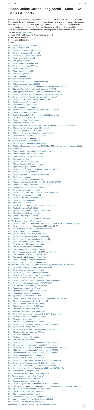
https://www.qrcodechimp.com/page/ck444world (28, 81)
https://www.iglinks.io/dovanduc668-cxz (24, 141)
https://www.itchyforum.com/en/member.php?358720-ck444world (34, 360)
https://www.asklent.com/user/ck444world (25, 198)
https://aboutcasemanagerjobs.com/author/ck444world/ (31, 397)
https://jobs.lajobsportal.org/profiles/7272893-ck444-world (32, 252)
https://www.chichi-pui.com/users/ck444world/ (27, 234)
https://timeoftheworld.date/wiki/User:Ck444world (28, 128)
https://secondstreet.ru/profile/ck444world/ (25, 180)
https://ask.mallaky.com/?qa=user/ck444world (27, 262)
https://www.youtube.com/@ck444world (24, 50)
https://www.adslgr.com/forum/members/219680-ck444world (33, 384)
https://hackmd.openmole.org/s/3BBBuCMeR (26, 391)
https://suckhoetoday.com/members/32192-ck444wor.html (32, 205)
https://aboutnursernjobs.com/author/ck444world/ (28, 373)
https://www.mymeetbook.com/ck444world (25, 118)
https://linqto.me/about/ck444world (22, 105)
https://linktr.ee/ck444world (19, 68)
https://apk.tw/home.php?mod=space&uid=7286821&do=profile (33, 115)
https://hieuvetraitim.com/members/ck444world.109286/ (31, 133)
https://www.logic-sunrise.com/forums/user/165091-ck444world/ (34, 324)
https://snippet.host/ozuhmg (19, 177)
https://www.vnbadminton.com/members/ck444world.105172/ (33, 226)
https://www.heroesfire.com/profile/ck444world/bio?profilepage (34, 280)
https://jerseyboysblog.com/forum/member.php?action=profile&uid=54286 (38, 298)
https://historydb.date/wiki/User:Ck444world (26, 164)
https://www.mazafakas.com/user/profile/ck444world (30, 275)
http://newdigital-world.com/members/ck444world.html (30, 399)
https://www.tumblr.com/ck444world (23, 63)
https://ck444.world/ (24, 32)
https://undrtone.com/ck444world (21, 200)
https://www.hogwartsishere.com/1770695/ (25, 278)
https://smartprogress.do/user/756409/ (24, 319)
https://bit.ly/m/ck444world (19, 61)
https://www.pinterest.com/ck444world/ (24, 53)
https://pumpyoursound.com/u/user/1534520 (26, 187)
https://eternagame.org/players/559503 (24, 84)
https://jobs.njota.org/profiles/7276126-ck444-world (29, 389)
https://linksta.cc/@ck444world (20, 74)
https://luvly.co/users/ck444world (21, 340)
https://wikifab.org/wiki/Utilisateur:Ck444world (27, 316)
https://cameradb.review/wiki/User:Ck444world (27, 136)
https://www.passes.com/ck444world (23, 172)
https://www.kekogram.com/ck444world (24, 231)
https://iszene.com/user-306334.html (23, 161)
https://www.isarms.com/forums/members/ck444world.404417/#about (37, 347)
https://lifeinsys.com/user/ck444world (23, 107)
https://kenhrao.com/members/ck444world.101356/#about (32, 366)
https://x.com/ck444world (18, 48)
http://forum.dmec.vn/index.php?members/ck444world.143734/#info (36, 368)
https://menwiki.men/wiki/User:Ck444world (25, 154)
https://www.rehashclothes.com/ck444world (26, 270)
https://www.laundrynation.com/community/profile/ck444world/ (34, 342)
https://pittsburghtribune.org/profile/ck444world (27, 291)
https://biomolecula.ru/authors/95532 (23, 309)
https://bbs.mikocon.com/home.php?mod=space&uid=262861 (33, 350)
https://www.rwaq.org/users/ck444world (24, 195)
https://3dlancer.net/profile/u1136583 (23, 337)
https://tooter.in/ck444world (19, 203)
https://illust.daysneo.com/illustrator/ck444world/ (28, 301)
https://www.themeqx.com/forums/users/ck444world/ (30, 229)
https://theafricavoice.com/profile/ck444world (26, 332)
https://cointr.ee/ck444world (19, 79)
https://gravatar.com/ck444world (21, 58)
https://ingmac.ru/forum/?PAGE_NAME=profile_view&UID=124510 (34, 182)
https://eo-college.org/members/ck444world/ (26, 322)
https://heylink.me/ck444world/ (21, 71)
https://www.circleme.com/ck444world (23, 327)
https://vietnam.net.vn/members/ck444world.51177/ (29, 143)
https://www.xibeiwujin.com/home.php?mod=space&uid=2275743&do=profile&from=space (44, 223)
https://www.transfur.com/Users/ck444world (26, 355)
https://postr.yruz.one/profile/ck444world (24, 288)
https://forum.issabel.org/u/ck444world (24, 394)
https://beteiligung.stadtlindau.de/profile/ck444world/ (30, 218)
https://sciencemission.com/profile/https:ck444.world (30, 242)
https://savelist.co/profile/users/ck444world (26, 244)
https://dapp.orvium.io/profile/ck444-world (25, 381)
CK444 (42, 19)
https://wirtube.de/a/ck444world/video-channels (27, 285)
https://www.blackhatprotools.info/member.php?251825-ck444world (35, 329)
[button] (84, 406)
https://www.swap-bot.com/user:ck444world (26, 358)
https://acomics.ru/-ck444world (21, 123)
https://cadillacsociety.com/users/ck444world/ (27, 260)
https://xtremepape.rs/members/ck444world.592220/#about (32, 353)
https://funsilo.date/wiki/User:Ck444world (25, 213)
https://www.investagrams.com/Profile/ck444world (28, 174)
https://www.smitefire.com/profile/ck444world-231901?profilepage (35, 94)
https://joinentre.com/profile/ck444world (24, 296)
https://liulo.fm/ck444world (19, 335)
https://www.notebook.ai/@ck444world (24, 138)
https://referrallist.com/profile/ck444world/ (25, 247)
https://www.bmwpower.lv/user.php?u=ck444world (28, 236)
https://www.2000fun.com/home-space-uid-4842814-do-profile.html (35, 314)
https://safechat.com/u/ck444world (22, 102)
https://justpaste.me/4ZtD (18, 159)
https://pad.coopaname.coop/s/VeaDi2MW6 (26, 249)
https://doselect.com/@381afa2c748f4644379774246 (30, 185)
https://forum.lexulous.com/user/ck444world (26, 304)
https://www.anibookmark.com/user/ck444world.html (29, 99)
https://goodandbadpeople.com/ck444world (26, 378)
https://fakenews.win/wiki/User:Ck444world (25, 306)
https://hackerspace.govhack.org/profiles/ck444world (29, 211)
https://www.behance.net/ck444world (23, 66)
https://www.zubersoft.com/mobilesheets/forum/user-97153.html (34, 169)
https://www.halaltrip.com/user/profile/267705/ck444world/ (32, 97)
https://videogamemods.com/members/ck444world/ (29, 239)
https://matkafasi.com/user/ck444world (24, 293)
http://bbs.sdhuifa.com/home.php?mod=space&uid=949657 (32, 89)
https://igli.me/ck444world (19, 76)
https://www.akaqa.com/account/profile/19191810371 (30, 283)
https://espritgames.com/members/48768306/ (27, 254)
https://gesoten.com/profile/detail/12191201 (26, 167)
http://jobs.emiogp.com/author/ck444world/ (26, 376)
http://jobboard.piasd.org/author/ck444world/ (26, 311)
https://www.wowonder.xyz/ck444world (24, 190)
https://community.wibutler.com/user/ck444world (28, 257)
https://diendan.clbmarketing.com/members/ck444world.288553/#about (37, 87)
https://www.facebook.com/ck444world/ (24, 45)
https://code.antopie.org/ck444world (23, 216)
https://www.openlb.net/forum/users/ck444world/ (28, 273)
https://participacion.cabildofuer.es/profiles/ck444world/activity (34, 92)
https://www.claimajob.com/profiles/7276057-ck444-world (31, 363)
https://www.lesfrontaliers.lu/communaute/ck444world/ (30, 267)
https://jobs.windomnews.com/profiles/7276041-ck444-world (33, 345)
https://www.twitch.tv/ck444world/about (24, 56)
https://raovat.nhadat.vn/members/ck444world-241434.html (32, 151)
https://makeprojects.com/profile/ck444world (26, 156)
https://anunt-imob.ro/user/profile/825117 (25, 371)
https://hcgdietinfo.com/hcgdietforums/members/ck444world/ (33, 110)
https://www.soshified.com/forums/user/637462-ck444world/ (33, 192)
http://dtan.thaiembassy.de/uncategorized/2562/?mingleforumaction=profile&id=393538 (43, 125)
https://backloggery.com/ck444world (23, 112)
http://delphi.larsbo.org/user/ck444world (24, 221)
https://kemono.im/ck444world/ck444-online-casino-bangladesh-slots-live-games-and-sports (45, 386)
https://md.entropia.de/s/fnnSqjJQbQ (23, 208)
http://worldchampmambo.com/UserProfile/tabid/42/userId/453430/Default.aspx (41, 265)
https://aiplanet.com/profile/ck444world (24, 120)
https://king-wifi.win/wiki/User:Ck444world (25, 130)
